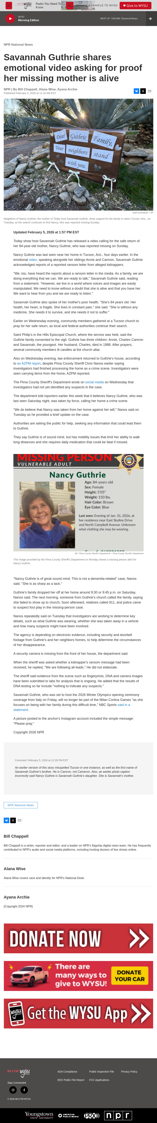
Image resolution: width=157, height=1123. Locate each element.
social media (94, 382)
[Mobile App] (78, 1013)
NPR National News (18, 44)
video (33, 260)
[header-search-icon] (69, 5)
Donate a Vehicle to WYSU (97, 5)
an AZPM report (29, 363)
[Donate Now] (78, 938)
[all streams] (151, 18)
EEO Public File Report (70, 1080)
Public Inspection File (101, 1071)
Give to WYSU (137, 6)
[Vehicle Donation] (78, 976)
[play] (10, 19)
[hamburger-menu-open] (9, 5)
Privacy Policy (129, 1071)
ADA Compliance (67, 1071)
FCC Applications (99, 1080)
